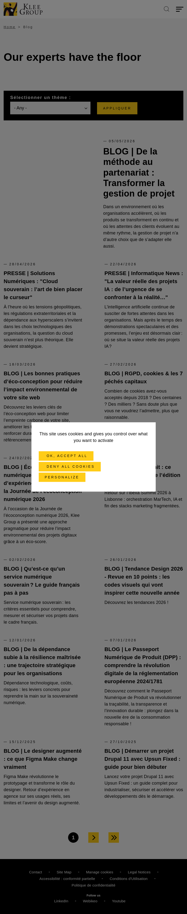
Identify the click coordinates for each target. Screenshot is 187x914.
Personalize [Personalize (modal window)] (62, 477)
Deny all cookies (70, 466)
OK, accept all (66, 456)
